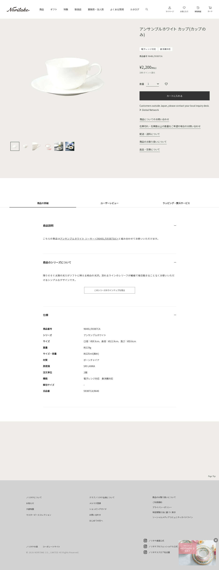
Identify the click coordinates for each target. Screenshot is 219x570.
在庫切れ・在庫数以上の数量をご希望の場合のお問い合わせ (170, 126)
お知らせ (30, 503)
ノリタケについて (34, 497)
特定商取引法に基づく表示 (164, 512)
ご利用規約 (157, 502)
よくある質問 (117, 9)
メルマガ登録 (95, 503)
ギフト (53, 9)
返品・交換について (150, 149)
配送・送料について (150, 134)
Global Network (150, 110)
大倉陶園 (30, 509)
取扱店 (78, 9)
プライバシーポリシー (162, 507)
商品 (41, 9)
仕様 (45, 315)
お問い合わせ (95, 514)
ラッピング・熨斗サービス (176, 203)
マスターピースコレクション (38, 514)
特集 (66, 9)
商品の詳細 (42, 203)
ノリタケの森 (32, 546)
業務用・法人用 (96, 9)
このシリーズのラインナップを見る (109, 290)
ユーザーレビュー (109, 203)
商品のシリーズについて (57, 262)
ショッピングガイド (98, 509)
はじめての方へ (96, 520)
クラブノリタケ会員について (102, 497)
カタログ (134, 9)
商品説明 (48, 225)
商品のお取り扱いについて (153, 141)
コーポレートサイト (51, 546)
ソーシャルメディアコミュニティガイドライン (172, 517)
